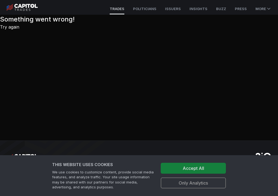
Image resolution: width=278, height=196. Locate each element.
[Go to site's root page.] (28, 7)
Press (241, 9)
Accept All (193, 168)
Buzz (221, 9)
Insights (198, 9)
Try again (9, 27)
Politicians (144, 9)
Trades (117, 9)
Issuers (173, 9)
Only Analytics (193, 183)
